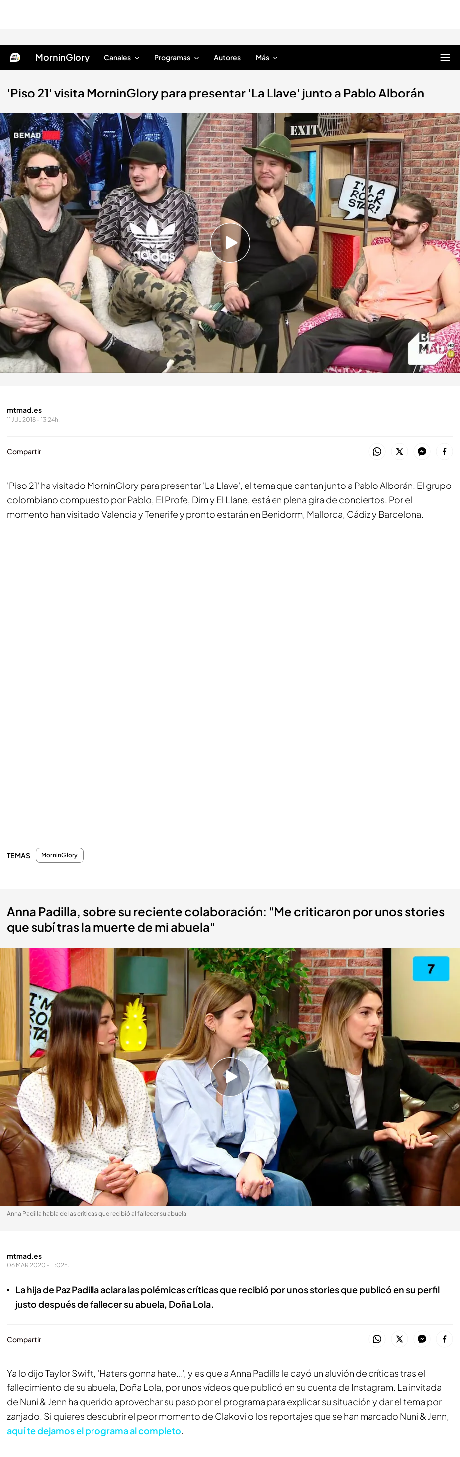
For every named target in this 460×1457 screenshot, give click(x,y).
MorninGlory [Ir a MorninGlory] (62, 57)
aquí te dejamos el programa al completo (94, 1430)
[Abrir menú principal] (445, 57)
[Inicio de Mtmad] (15, 57)
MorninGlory (59, 855)
